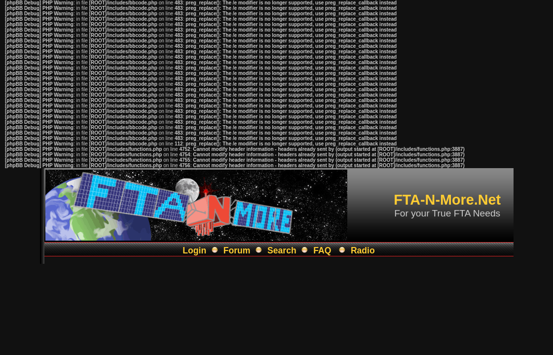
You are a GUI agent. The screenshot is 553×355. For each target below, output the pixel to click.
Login (194, 250)
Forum (237, 250)
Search (281, 250)
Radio (363, 250)
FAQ (322, 250)
